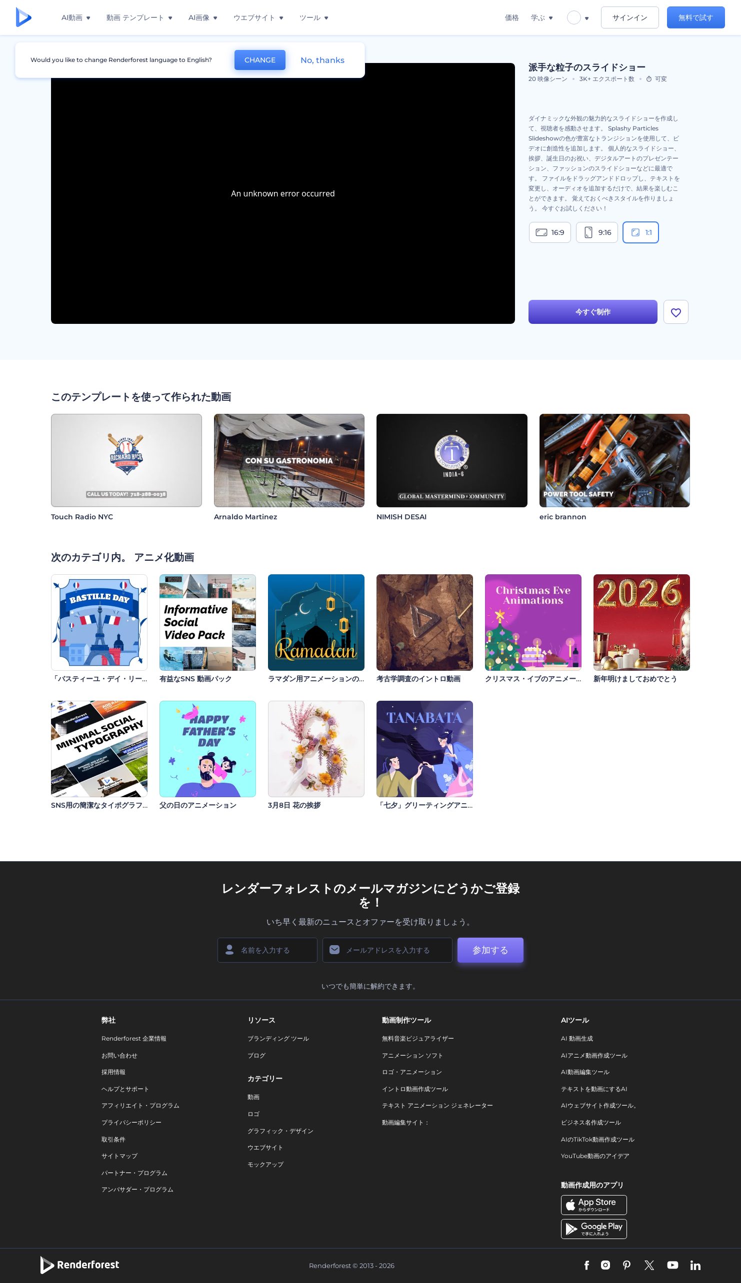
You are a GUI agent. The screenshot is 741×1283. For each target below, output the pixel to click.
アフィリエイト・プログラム (141, 1105)
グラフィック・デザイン (281, 1131)
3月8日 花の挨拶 (294, 805)
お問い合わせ (120, 1055)
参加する (490, 950)
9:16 (597, 232)
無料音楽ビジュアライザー (418, 1038)
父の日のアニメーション (198, 805)
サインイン (630, 17)
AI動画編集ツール (585, 1072)
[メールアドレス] (387, 950)
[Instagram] (605, 1266)
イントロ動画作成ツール (415, 1089)
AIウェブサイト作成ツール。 (600, 1105)
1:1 (641, 232)
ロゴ (254, 1114)
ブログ (257, 1055)
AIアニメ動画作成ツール (594, 1055)
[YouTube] (672, 1266)
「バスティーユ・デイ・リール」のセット (117, 678)
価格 (512, 17)
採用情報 (114, 1072)
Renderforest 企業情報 (134, 1038)
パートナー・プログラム (135, 1173)
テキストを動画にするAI (594, 1089)
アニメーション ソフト (413, 1055)
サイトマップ (120, 1156)
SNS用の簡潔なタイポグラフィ (100, 805)
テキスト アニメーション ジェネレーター (437, 1105)
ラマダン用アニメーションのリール (324, 678)
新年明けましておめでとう (636, 678)
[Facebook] (586, 1266)
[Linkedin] (695, 1266)
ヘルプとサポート (126, 1089)
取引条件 (114, 1139)
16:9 (550, 232)
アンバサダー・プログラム (138, 1189)
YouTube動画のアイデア (595, 1156)
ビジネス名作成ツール (591, 1122)
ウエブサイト (266, 1147)
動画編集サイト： (406, 1122)
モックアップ (266, 1164)
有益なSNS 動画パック (196, 678)
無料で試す (696, 17)
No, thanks (322, 60)
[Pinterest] (627, 1266)
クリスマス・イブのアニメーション (541, 678)
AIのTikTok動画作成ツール (597, 1139)
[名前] (268, 950)
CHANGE (260, 59)
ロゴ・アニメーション (412, 1072)
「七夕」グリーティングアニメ (425, 805)
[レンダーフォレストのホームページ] (24, 17)
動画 (254, 1097)
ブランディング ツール (278, 1038)
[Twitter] (649, 1266)
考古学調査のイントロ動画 (418, 678)
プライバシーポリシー (132, 1122)
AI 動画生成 (577, 1038)
